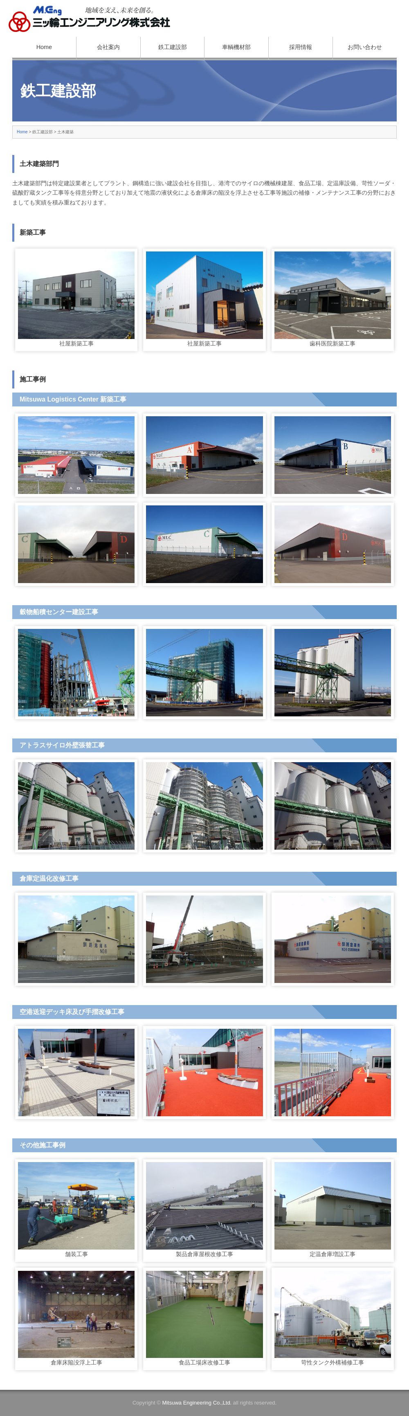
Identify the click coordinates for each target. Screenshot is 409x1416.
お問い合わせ (365, 47)
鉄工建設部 (172, 47)
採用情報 (300, 47)
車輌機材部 (236, 47)
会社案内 (108, 47)
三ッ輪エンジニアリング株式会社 (90, 18)
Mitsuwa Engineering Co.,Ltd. (196, 1403)
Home (44, 47)
